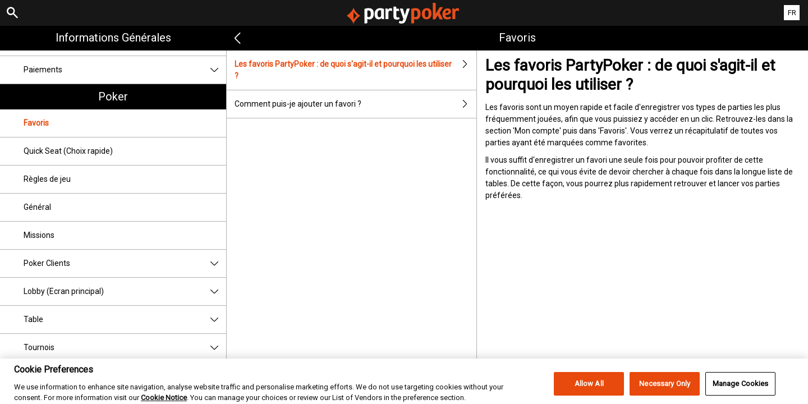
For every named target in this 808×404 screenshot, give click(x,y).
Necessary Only (664, 392)
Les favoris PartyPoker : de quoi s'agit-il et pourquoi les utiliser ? (355, 70)
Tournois (125, 347)
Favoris (36, 122)
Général (37, 207)
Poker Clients (125, 263)
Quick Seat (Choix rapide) (68, 150)
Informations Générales (113, 37)
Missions (39, 235)
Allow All (589, 392)
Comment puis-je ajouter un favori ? (355, 104)
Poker (113, 96)
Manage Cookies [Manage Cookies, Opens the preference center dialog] (741, 392)
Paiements (125, 70)
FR (792, 12)
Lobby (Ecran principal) (125, 291)
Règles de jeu (47, 179)
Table (125, 319)
